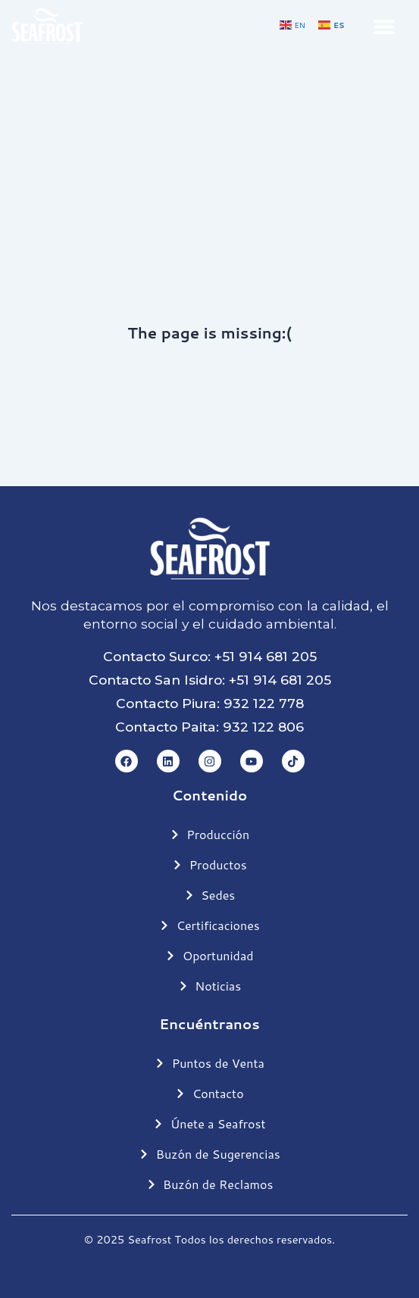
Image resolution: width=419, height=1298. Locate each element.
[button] (384, 27)
